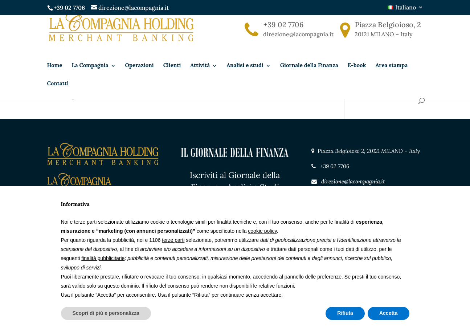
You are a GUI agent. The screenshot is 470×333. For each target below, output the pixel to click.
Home (54, 76)
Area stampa (391, 76)
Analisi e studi (244, 76)
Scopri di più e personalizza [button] (106, 313)
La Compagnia (90, 76)
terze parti (173, 240)
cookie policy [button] (262, 231)
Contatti (58, 94)
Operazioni (139, 76)
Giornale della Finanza (309, 76)
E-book (357, 76)
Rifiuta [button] (345, 313)
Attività (200, 76)
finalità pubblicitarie (102, 258)
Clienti (172, 76)
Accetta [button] (388, 313)
